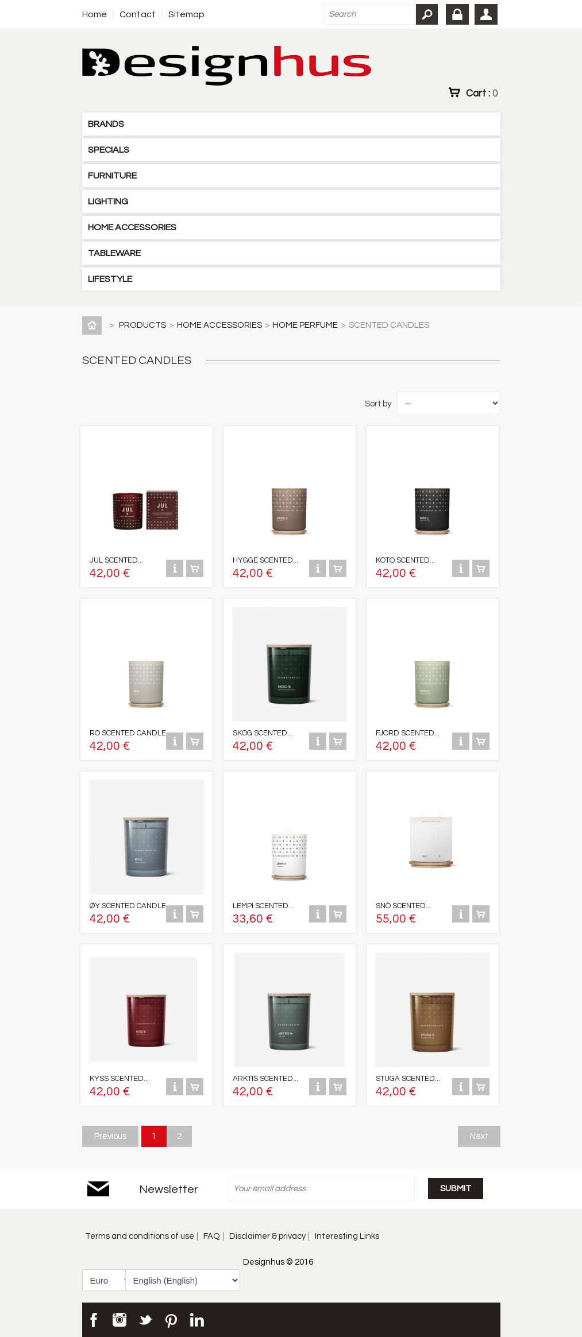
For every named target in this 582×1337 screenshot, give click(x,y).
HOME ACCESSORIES (132, 227)
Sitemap (186, 14)
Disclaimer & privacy (267, 1236)
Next (479, 1136)
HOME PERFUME (305, 325)
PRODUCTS (142, 325)
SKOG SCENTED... (262, 733)
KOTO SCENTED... (405, 560)
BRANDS (106, 124)
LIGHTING (108, 201)
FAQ (211, 1236)
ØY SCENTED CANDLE (128, 906)
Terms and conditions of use (139, 1236)
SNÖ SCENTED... (403, 906)
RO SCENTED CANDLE (128, 733)
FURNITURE (112, 175)
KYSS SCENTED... (119, 1079)
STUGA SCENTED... (408, 1079)
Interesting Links (347, 1236)
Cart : (482, 93)
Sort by (378, 404)
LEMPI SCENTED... (263, 906)
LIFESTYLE (110, 279)
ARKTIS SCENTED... (265, 1079)
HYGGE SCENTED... (265, 560)
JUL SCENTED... (116, 560)
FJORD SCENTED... (408, 733)
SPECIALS (108, 149)
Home (94, 14)
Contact (138, 14)
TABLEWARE (114, 253)
